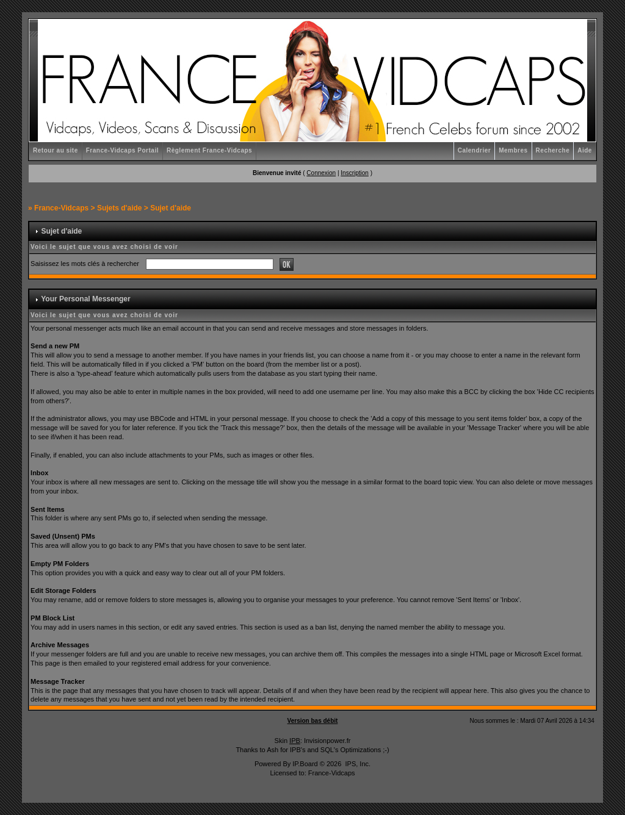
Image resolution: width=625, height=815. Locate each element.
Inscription (355, 173)
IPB (294, 740)
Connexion (321, 173)
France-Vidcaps (61, 208)
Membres (513, 150)
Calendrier (474, 150)
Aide (584, 150)
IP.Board (304, 763)
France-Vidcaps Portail (122, 150)
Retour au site (55, 150)
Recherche (553, 150)
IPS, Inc (357, 763)
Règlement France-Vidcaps (209, 150)
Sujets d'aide (119, 208)
